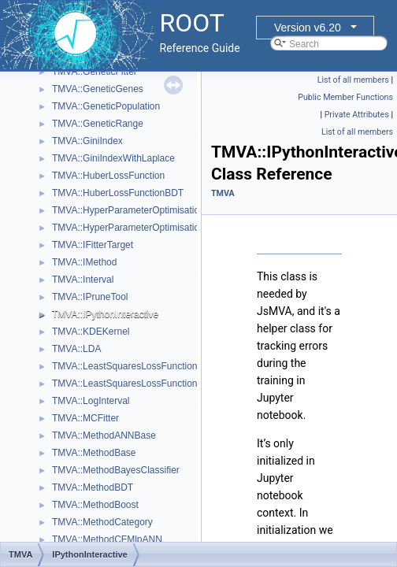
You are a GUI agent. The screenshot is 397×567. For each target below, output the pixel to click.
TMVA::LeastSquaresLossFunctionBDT (134, 383)
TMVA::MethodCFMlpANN (107, 539)
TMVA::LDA (76, 348)
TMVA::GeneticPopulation (106, 106)
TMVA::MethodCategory (102, 522)
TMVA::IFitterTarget (92, 244)
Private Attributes (357, 114)
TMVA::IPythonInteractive (105, 314)
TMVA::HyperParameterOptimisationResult (142, 227)
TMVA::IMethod (84, 262)
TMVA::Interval (82, 279)
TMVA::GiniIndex (87, 140)
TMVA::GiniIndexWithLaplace (113, 158)
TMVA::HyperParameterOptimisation (128, 210)
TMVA (223, 193)
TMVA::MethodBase (94, 452)
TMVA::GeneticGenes (97, 88)
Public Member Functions (345, 97)
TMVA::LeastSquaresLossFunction (125, 366)
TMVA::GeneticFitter (94, 71)
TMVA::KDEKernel (90, 331)
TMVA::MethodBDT (92, 487)
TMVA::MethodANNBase (104, 435)
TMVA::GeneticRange (97, 123)
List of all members (353, 80)
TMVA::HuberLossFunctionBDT (118, 192)
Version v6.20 (307, 27)
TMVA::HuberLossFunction (108, 175)
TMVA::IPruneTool (90, 296)
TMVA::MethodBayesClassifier (116, 470)
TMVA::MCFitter (85, 418)
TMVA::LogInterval (90, 400)
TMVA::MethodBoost (95, 504)
